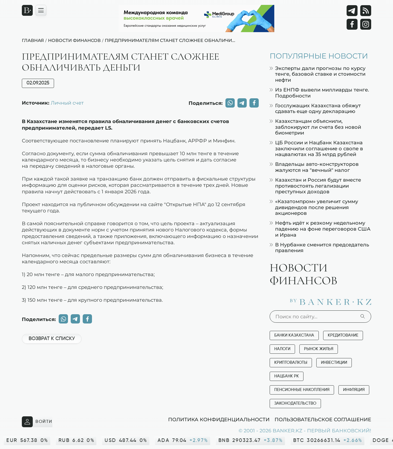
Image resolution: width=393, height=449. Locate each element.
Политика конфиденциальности (219, 419)
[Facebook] (352, 24)
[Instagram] (365, 24)
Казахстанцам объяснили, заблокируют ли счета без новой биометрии (315, 127)
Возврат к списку (52, 338)
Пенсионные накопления (301, 390)
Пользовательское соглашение (323, 419)
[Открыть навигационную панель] (40, 10)
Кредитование (343, 335)
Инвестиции (334, 363)
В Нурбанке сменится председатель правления (319, 247)
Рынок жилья (318, 349)
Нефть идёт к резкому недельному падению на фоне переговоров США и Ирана (320, 228)
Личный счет (67, 103)
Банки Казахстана (294, 335)
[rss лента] (365, 10)
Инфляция (354, 390)
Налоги (282, 349)
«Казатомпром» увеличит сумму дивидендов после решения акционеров (314, 207)
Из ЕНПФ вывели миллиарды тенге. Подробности (319, 93)
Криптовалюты (290, 363)
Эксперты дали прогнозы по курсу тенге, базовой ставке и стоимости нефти (317, 74)
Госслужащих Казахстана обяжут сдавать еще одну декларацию (315, 108)
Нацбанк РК (286, 376)
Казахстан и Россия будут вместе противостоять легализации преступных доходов (315, 185)
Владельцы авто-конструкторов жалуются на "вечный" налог (314, 167)
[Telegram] (352, 10)
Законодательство (295, 403)
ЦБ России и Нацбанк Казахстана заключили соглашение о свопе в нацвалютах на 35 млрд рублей (316, 148)
